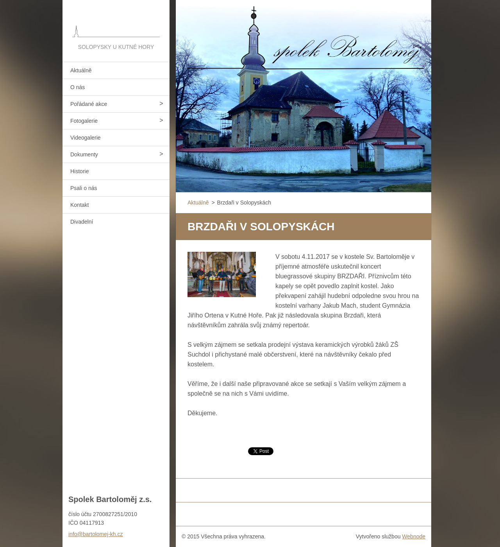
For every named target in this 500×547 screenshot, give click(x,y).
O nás (77, 87)
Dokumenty (84, 154)
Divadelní (81, 222)
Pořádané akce (88, 104)
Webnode (413, 536)
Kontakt (79, 205)
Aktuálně (80, 70)
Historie (79, 171)
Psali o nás (83, 188)
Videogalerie (85, 138)
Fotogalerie (84, 121)
